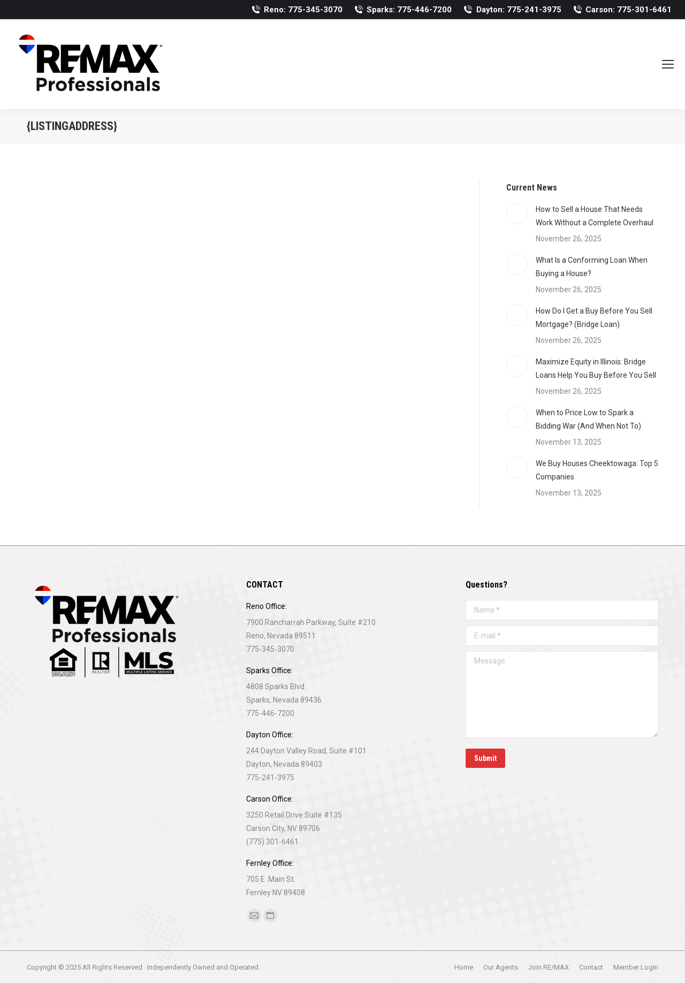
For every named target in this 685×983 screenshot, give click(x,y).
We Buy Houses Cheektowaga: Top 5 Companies (597, 470)
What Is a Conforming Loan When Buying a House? (592, 267)
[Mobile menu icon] (667, 64)
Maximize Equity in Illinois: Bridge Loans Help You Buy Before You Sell (596, 368)
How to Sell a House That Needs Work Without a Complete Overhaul (594, 216)
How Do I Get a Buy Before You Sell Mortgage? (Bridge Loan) (594, 318)
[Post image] (517, 213)
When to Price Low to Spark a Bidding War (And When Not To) (588, 419)
